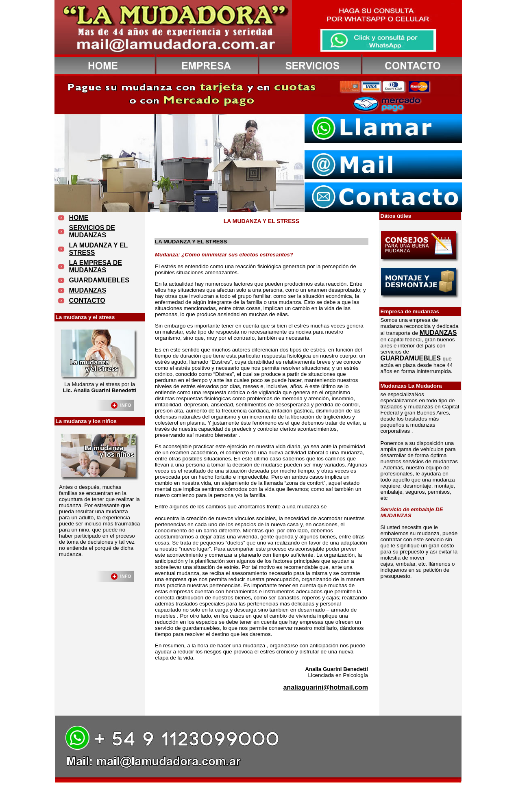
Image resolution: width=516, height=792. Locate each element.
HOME (79, 217)
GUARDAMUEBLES (99, 280)
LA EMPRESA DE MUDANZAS (95, 266)
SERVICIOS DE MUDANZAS (92, 231)
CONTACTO (87, 300)
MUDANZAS (88, 290)
